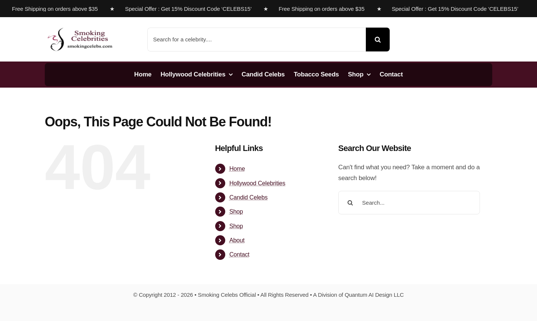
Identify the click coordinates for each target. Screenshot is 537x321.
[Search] (378, 39)
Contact (239, 254)
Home (237, 169)
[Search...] (409, 202)
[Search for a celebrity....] (256, 39)
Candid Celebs (248, 197)
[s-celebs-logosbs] (80, 24)
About (237, 240)
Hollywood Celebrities (257, 183)
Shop (236, 211)
